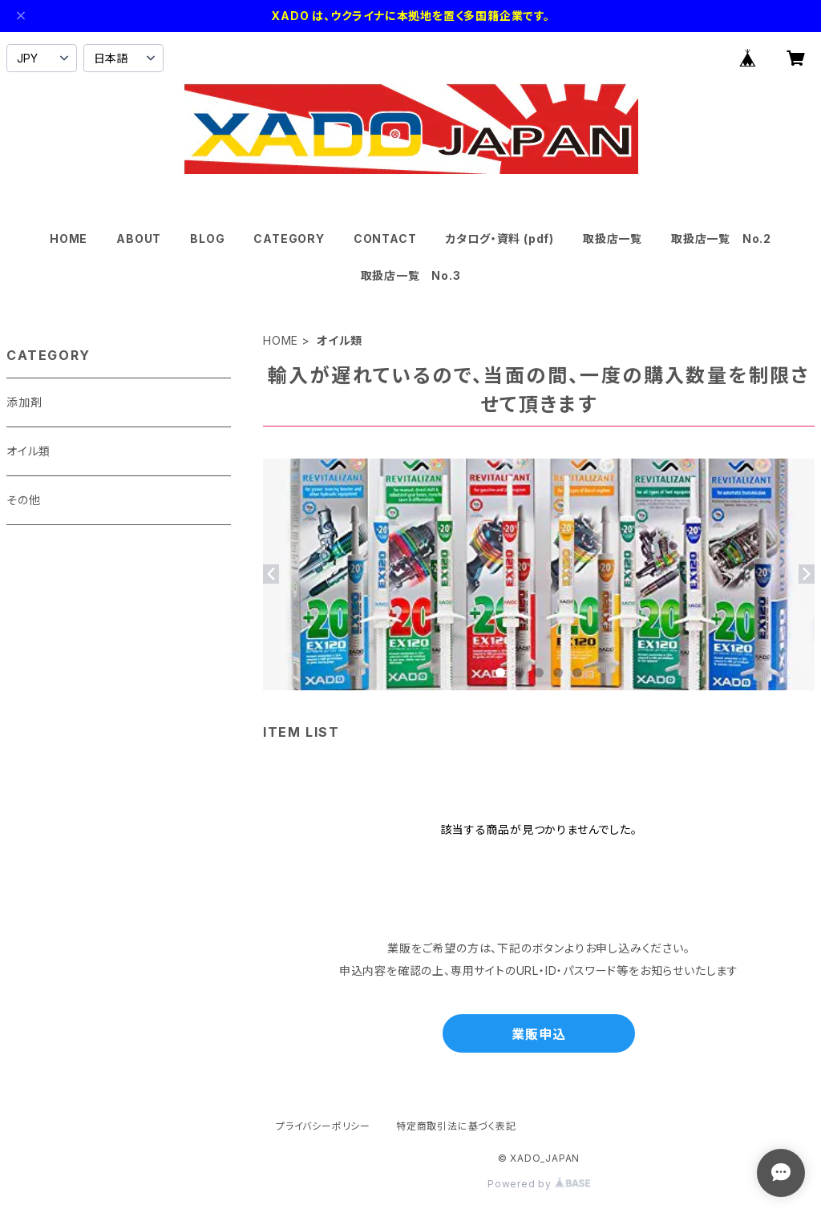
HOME (68, 238)
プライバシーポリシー (323, 1126)
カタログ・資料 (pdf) (500, 238)
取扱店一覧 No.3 (411, 275)
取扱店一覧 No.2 (721, 238)
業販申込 (538, 1034)
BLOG (207, 238)
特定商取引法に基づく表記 (456, 1126)
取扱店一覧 (612, 238)
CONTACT (385, 238)
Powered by (538, 1184)
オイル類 (28, 451)
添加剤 (24, 402)
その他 (23, 500)
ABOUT (138, 238)
